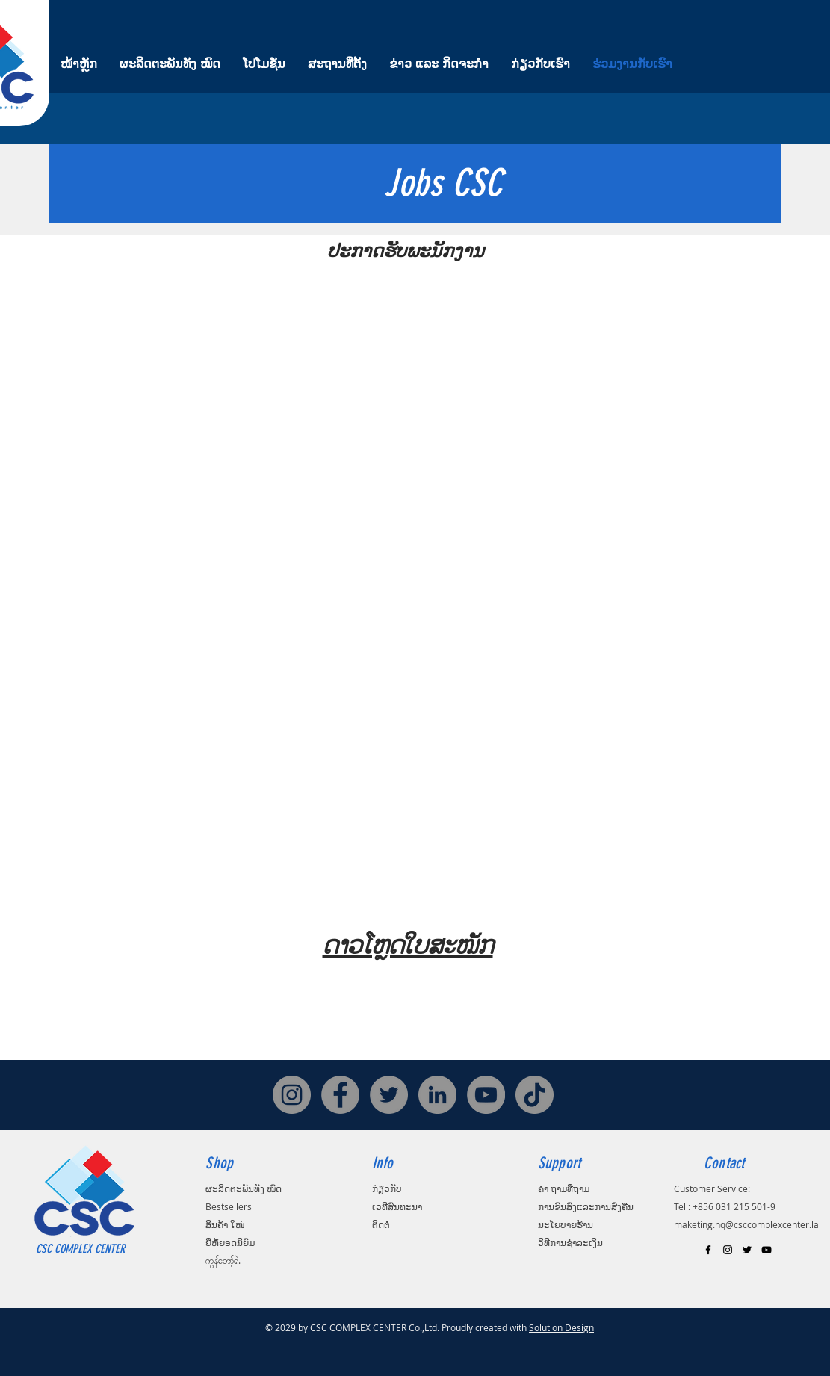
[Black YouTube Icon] (766, 1250)
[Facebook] (340, 1095)
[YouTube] (486, 1095)
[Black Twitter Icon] (747, 1250)
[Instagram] (292, 1095)
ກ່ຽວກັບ (387, 1188)
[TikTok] (534, 1095)
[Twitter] (389, 1095)
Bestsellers (228, 1206)
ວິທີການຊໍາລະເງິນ (570, 1242)
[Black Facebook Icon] (708, 1250)
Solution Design (561, 1327)
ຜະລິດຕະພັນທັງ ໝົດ (243, 1188)
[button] (429, 584)
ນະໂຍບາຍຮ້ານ (565, 1224)
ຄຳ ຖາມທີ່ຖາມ (563, 1188)
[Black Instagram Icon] (728, 1250)
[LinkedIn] (437, 1095)
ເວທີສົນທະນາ (397, 1206)
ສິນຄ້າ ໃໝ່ (224, 1224)
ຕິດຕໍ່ (381, 1224)
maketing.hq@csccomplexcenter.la (746, 1224)
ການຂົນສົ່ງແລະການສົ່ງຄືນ (586, 1206)
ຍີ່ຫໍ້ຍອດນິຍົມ (230, 1242)
